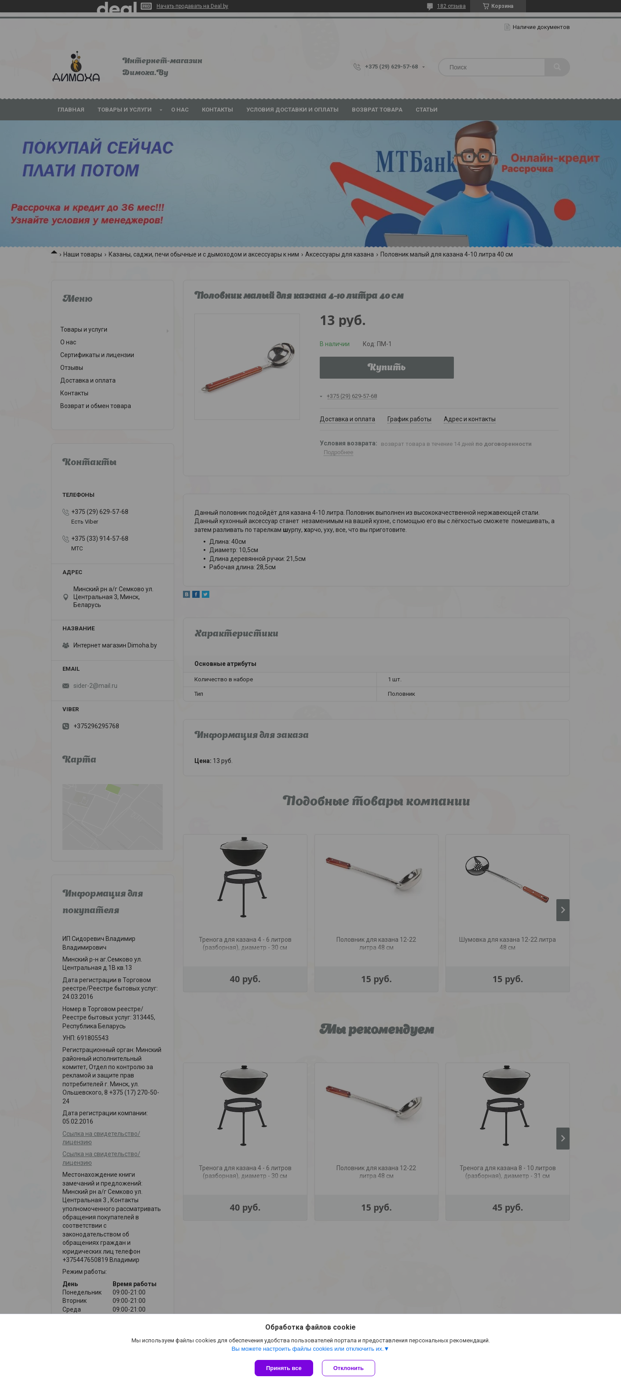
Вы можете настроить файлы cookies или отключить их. (307, 1348)
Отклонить (348, 1368)
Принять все (284, 1368)
